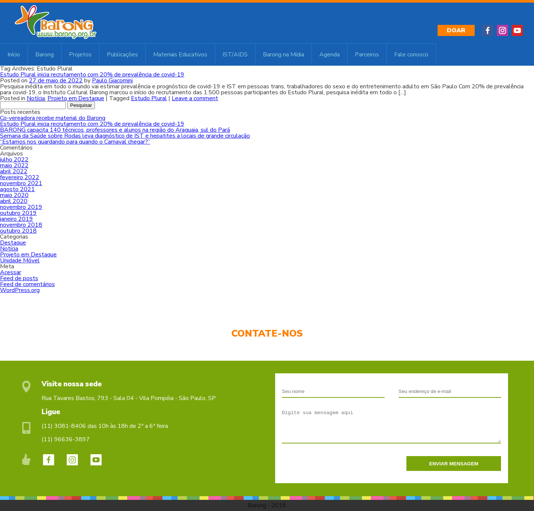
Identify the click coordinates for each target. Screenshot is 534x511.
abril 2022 (13, 171)
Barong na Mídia (283, 54)
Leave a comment (195, 98)
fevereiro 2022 (19, 177)
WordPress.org (20, 290)
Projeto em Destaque (75, 98)
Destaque (13, 243)
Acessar (10, 272)
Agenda (329, 54)
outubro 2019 (18, 213)
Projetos (80, 54)
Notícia (36, 98)
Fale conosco (411, 54)
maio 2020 (14, 195)
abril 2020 (13, 201)
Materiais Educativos (180, 54)
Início (13, 54)
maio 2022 (14, 165)
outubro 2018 (18, 231)
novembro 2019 (21, 207)
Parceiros (367, 54)
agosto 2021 (17, 189)
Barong (44, 54)
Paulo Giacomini (112, 80)
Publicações (122, 54)
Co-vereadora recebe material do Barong (52, 118)
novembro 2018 (21, 225)
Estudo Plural (149, 98)
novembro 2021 (21, 183)
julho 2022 (14, 159)
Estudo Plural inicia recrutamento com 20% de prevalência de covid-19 (92, 75)
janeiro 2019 (16, 219)
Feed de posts (19, 278)
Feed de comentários (27, 284)
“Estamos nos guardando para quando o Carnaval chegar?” (75, 142)
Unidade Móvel (20, 260)
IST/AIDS (235, 54)
